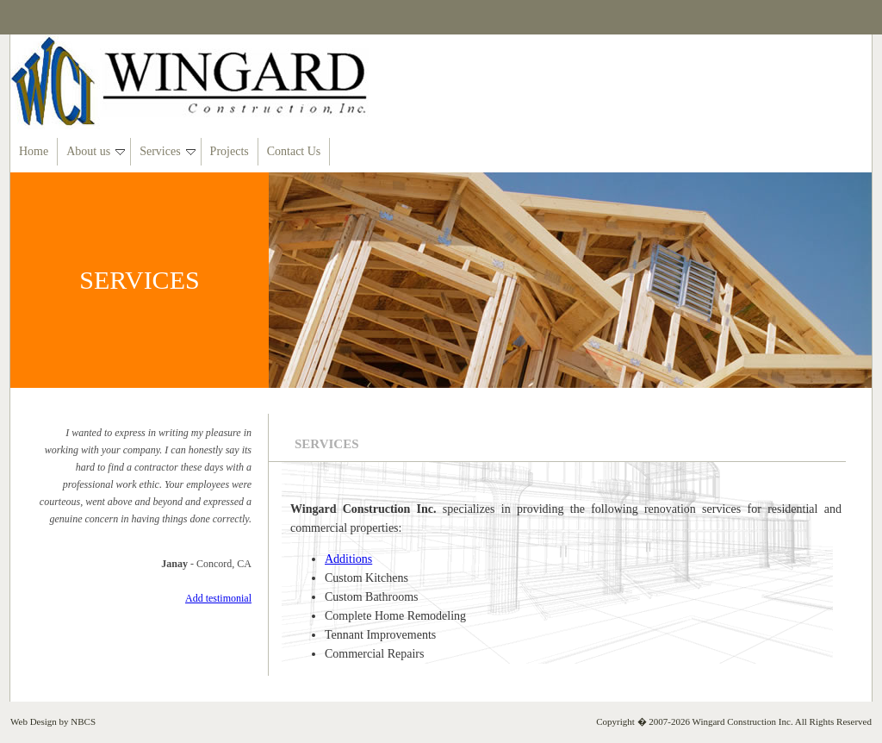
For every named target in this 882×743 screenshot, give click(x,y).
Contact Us (294, 151)
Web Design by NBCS (53, 721)
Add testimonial (218, 598)
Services (167, 151)
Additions (348, 559)
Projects (229, 151)
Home (33, 151)
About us (95, 151)
